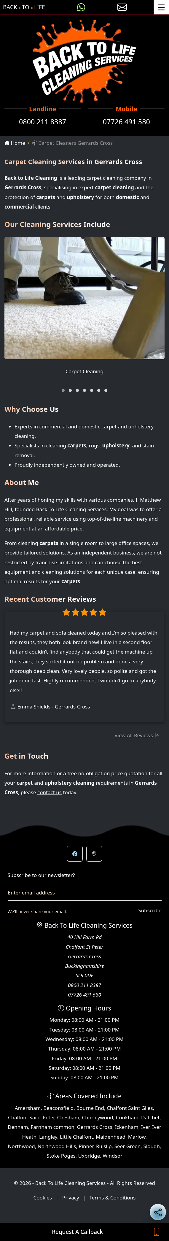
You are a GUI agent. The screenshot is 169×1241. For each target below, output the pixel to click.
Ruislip (104, 1146)
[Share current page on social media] (158, 1212)
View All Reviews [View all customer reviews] (136, 735)
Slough (151, 1146)
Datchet (150, 1117)
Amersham (28, 1108)
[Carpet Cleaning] (84, 310)
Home (14, 142)
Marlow (137, 1136)
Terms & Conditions (112, 1197)
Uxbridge (89, 1155)
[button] (63, 390)
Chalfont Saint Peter (31, 1117)
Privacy (70, 1197)
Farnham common (52, 1127)
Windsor (112, 1155)
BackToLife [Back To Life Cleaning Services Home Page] (24, 7)
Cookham (127, 1117)
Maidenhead (110, 1136)
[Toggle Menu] (161, 7)
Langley (48, 1136)
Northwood (21, 1146)
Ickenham (126, 1127)
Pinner (86, 1146)
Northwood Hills (57, 1146)
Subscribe (149, 910)
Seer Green (127, 1146)
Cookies (43, 1197)
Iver (145, 1127)
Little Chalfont (76, 1136)
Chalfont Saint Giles (130, 1108)
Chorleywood (97, 1117)
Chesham (68, 1117)
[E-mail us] (122, 7)
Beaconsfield (58, 1108)
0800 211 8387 (42, 121)
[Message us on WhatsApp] (81, 7)
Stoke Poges (61, 1155)
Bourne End (90, 1108)
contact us (49, 792)
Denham (18, 1127)
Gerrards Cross (94, 1127)
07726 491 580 (126, 121)
